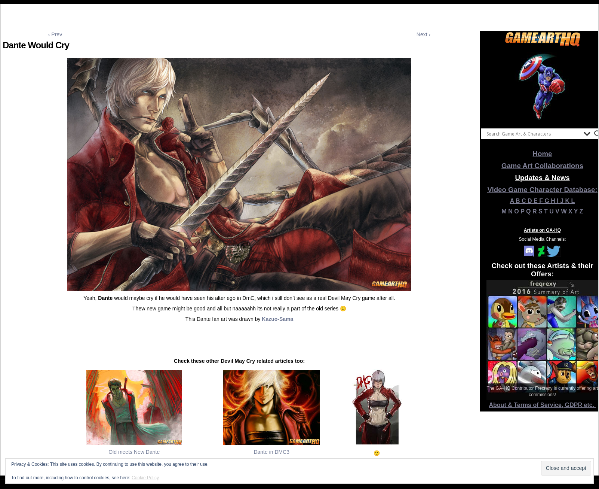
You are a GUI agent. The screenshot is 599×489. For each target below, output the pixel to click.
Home (542, 154)
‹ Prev (55, 34)
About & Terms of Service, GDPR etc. (542, 405)
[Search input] (533, 133)
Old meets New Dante (134, 452)
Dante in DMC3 (271, 452)
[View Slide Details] (542, 85)
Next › (423, 34)
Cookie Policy (145, 477)
